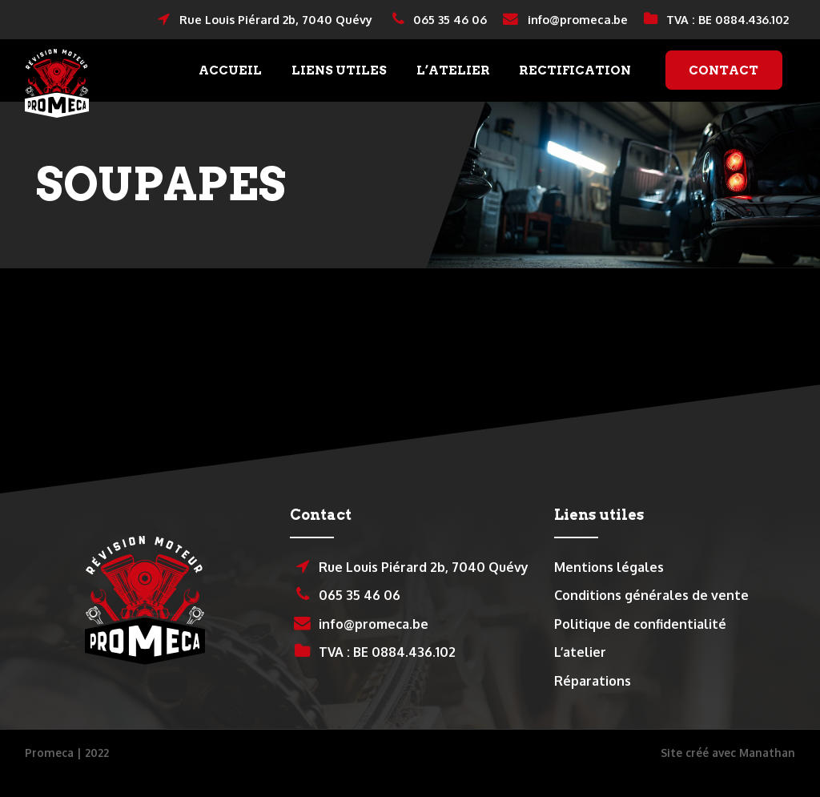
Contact (723, 83)
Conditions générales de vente (651, 622)
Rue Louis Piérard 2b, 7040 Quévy (265, 19)
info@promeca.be (565, 19)
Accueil (230, 83)
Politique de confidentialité (640, 651)
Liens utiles (339, 83)
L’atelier (453, 83)
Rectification (575, 83)
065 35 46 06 (439, 19)
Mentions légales (609, 594)
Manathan (767, 780)
